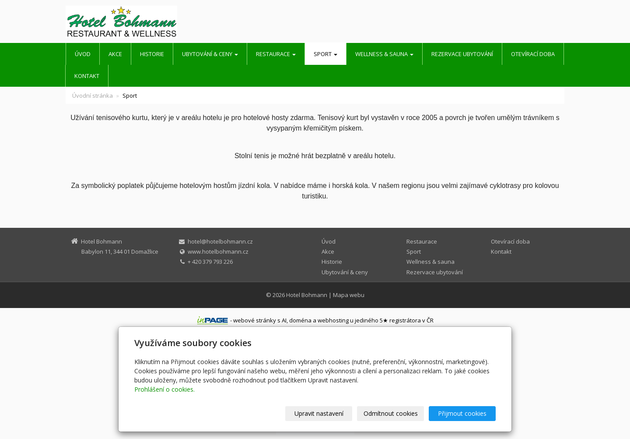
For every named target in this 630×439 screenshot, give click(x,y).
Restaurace (276, 54)
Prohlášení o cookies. (164, 389)
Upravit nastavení (318, 413)
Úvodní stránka (92, 95)
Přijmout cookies (462, 413)
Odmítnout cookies (391, 413)
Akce (115, 54)
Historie (152, 54)
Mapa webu (348, 295)
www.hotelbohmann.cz (218, 251)
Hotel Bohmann (306, 295)
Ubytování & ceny (210, 54)
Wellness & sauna (384, 54)
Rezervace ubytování (462, 54)
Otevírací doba (533, 54)
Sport (325, 54)
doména (300, 320)
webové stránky (254, 320)
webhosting (333, 320)
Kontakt (86, 76)
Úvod (83, 54)
